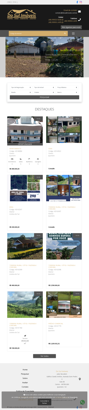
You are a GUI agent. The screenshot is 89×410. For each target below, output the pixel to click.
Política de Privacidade (70, 397)
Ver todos (45, 356)
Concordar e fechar (44, 402)
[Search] (38, 33)
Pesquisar (44, 97)
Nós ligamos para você (71, 27)
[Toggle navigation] (73, 33)
